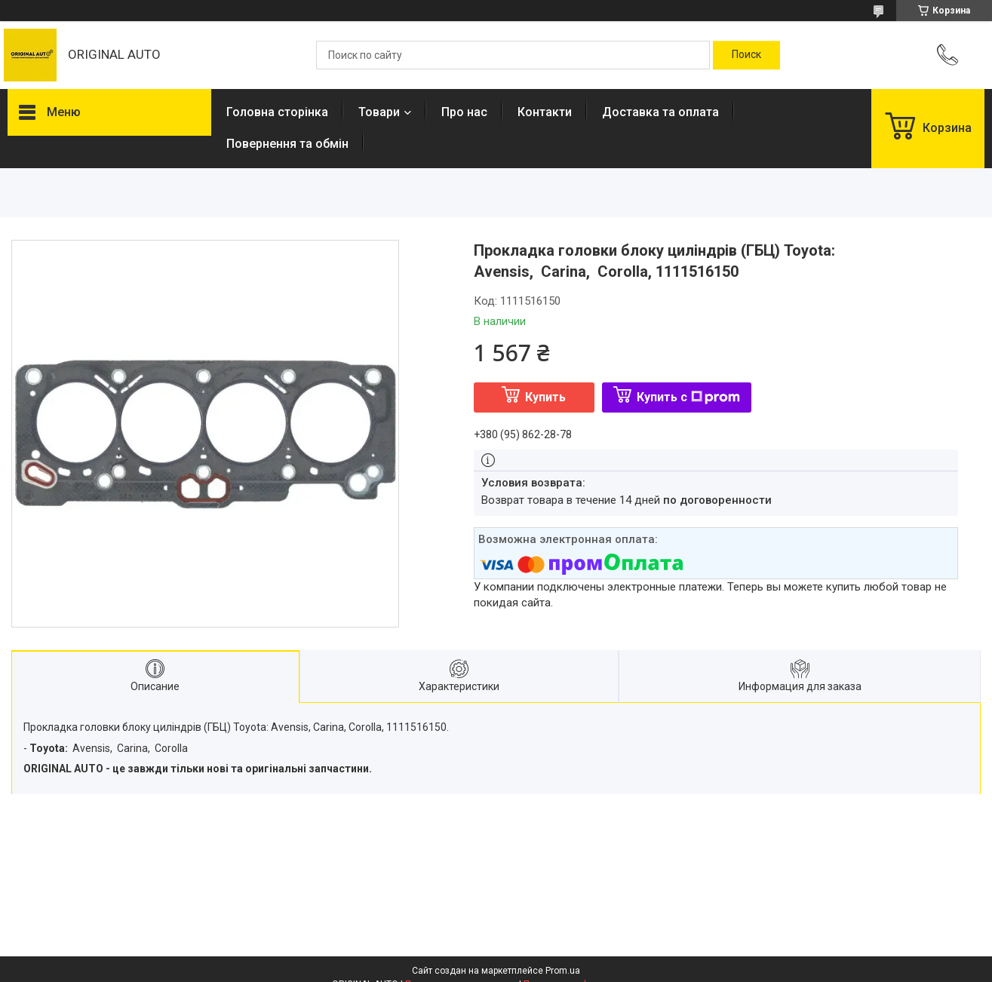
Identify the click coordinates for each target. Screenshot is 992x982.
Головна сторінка (277, 112)
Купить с (688, 397)
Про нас (464, 112)
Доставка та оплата (660, 112)
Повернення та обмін (287, 144)
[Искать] (746, 55)
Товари (379, 112)
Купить (545, 397)
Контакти (544, 112)
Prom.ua (562, 970)
